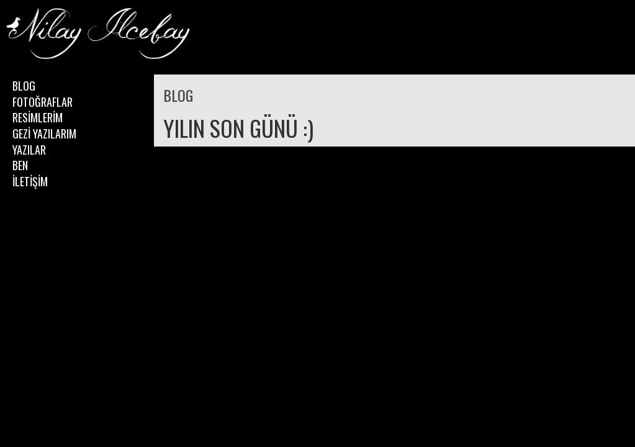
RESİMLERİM (37, 117)
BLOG (23, 86)
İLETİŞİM (30, 181)
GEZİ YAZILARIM (44, 133)
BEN (20, 165)
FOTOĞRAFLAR (42, 102)
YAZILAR (29, 150)
